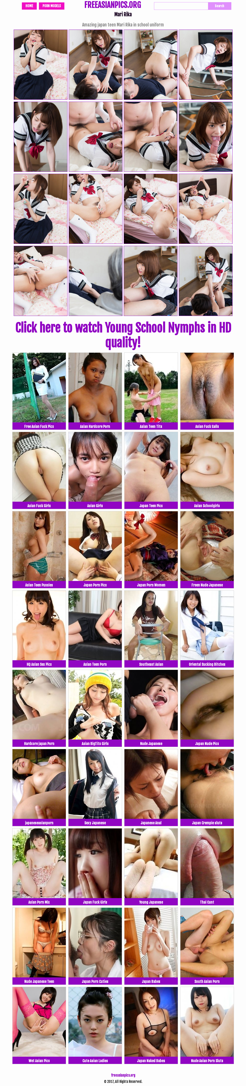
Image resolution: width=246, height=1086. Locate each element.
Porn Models (52, 6)
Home (29, 6)
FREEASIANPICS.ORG (112, 5)
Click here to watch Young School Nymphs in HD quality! (123, 335)
